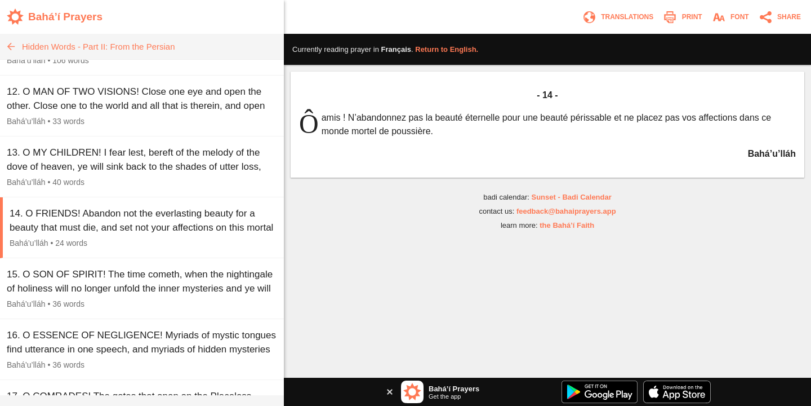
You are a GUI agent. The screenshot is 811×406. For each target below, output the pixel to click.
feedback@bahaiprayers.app (566, 211)
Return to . (446, 49)
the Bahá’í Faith (567, 225)
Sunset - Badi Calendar (571, 197)
